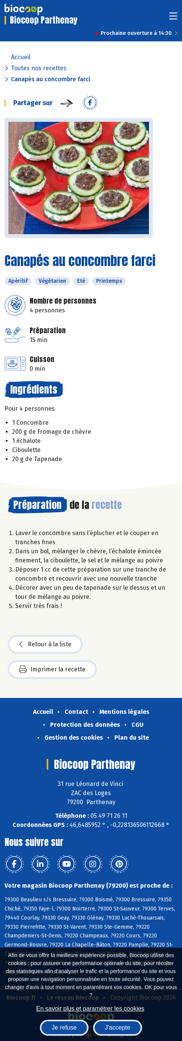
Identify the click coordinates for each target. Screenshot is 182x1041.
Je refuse (64, 1027)
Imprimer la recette (52, 669)
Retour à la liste (45, 644)
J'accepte (117, 1027)
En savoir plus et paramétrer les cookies (90, 1008)
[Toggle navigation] (173, 18)
